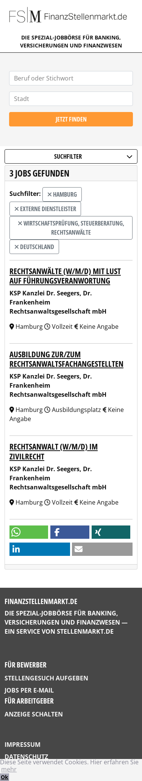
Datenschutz (26, 757)
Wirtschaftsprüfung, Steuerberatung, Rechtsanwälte (71, 228)
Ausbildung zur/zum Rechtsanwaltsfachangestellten (66, 359)
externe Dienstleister (45, 209)
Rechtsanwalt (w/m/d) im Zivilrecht (53, 451)
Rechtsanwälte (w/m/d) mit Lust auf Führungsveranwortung (65, 276)
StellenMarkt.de (85, 631)
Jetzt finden (71, 119)
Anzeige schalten (34, 714)
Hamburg (62, 194)
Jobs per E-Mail (29, 690)
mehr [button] (9, 769)
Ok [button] (4, 777)
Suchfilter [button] (93, 156)
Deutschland (34, 247)
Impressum (23, 744)
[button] (28, 532)
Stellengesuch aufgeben (46, 678)
